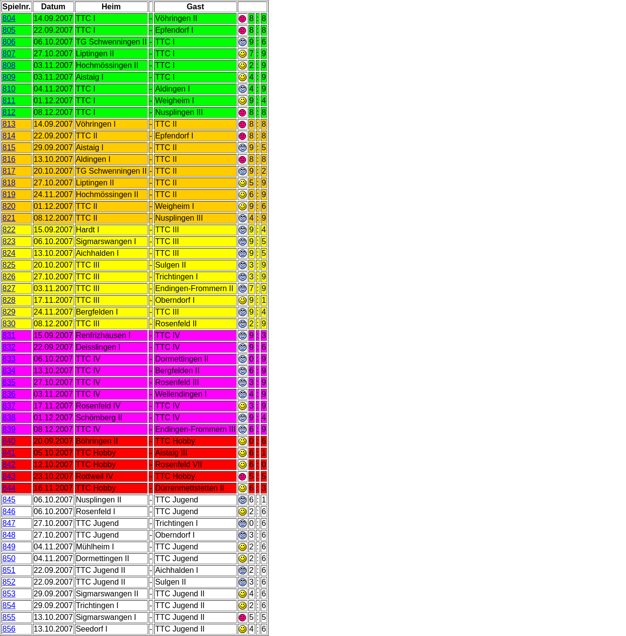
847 (9, 523)
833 (9, 359)
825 (9, 265)
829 (9, 312)
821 (9, 218)
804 (9, 18)
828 (9, 300)
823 (9, 241)
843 (9, 476)
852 (9, 582)
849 (9, 547)
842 (9, 464)
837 (9, 406)
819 (9, 194)
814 (9, 136)
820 (9, 206)
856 (9, 629)
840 (9, 441)
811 (9, 100)
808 (9, 65)
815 (9, 147)
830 (9, 323)
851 (9, 570)
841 (9, 453)
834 (9, 370)
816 (9, 159)
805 (9, 30)
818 (9, 183)
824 (9, 253)
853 (9, 594)
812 (9, 112)
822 (9, 230)
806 (9, 42)
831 (9, 335)
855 (9, 617)
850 (9, 558)
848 (9, 535)
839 (9, 429)
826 (9, 277)
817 (9, 171)
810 (9, 89)
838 (9, 417)
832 (9, 347)
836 (9, 394)
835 (9, 382)
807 (9, 53)
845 (9, 500)
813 (9, 124)
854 (9, 605)
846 (9, 511)
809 (9, 77)
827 (9, 288)
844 (9, 488)
